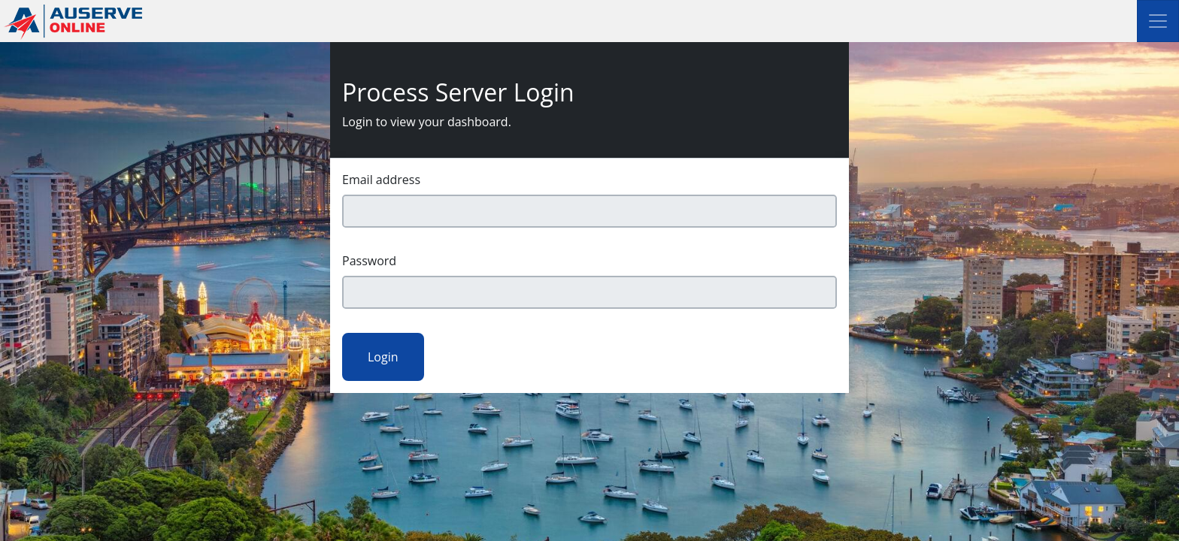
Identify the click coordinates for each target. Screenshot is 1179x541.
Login (383, 357)
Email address (381, 179)
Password (369, 260)
